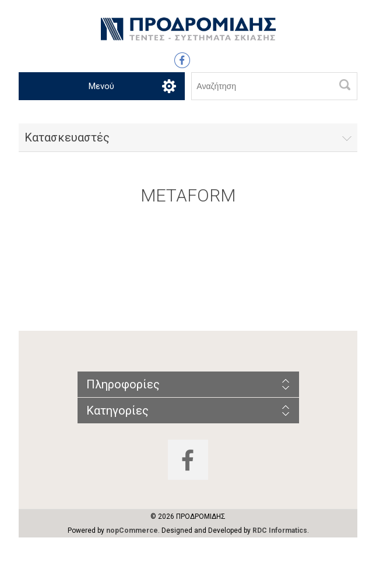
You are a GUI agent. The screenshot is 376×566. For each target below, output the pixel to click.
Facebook (182, 60)
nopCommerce (132, 530)
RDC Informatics (279, 530)
